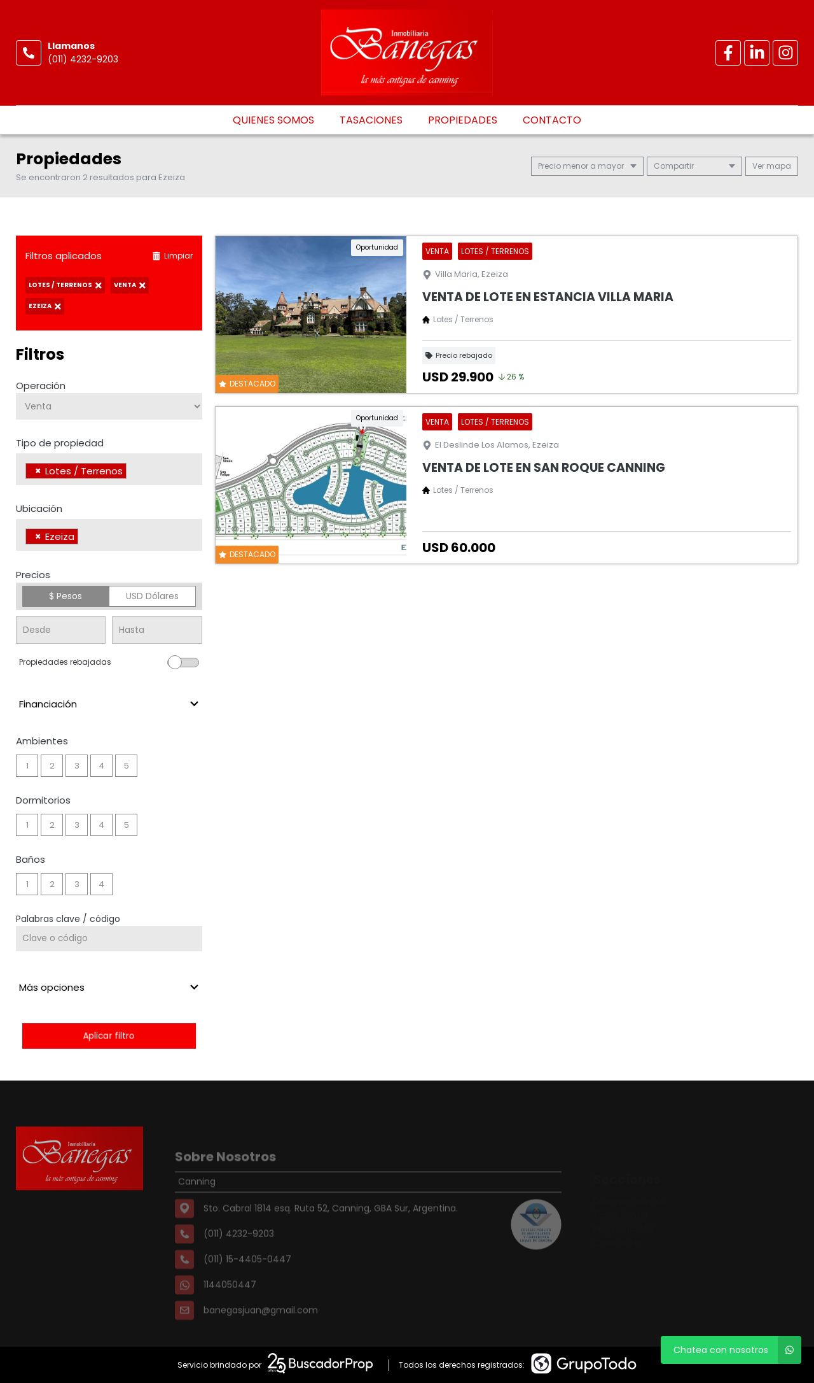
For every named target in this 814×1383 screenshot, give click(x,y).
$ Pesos (65, 596)
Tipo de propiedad (60, 443)
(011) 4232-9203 (83, 59)
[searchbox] (133, 472)
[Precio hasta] (157, 630)
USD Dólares (152, 596)
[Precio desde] (61, 630)
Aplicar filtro (109, 1036)
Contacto (552, 120)
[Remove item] (38, 471)
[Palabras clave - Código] (109, 938)
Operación (41, 385)
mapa (771, 165)
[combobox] (109, 469)
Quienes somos (273, 120)
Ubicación (39, 508)
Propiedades (462, 120)
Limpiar (172, 255)
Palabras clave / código (68, 918)
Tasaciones (371, 120)
